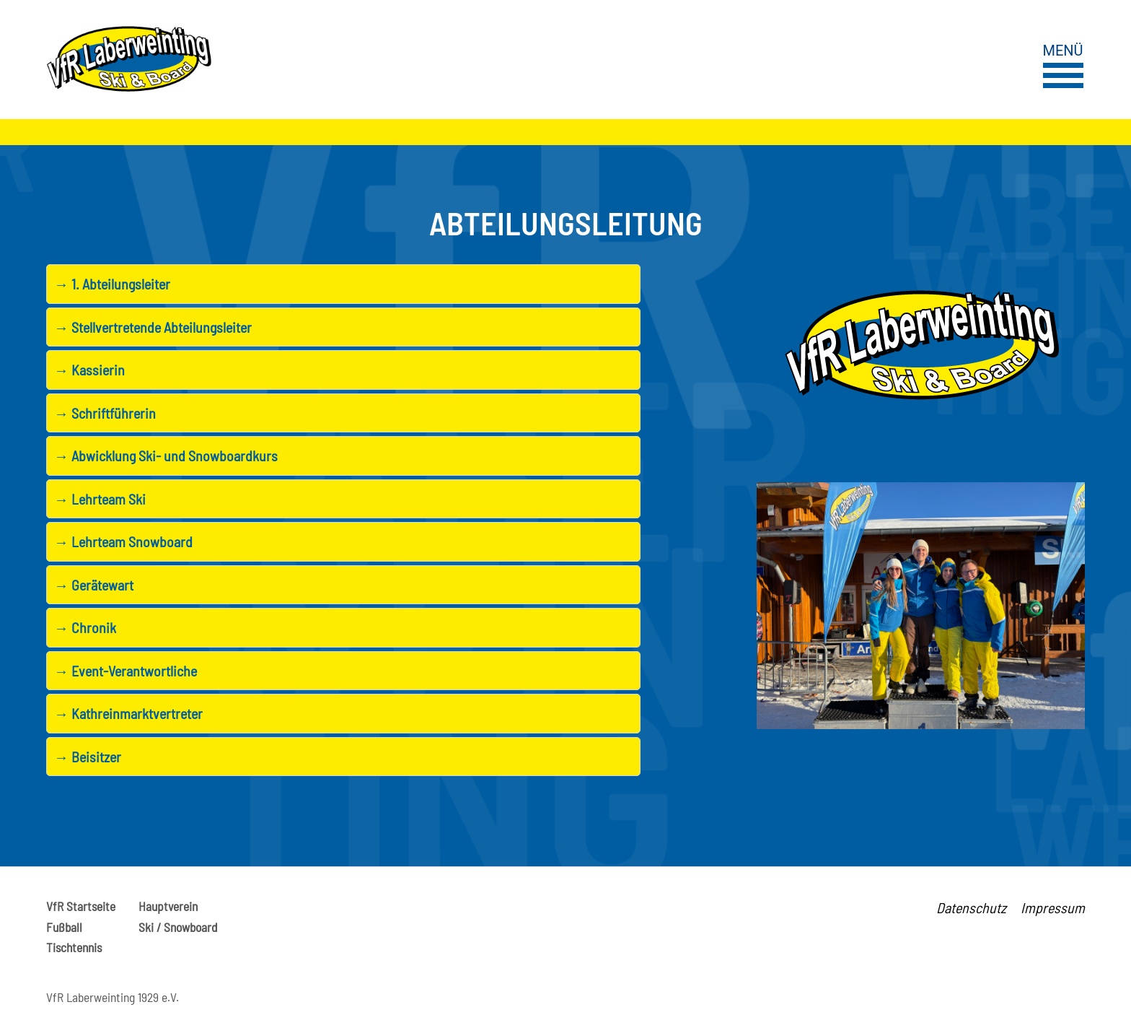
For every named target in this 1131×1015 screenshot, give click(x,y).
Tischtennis (74, 947)
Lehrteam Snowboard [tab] (123, 542)
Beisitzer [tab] (87, 757)
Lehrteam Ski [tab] (100, 499)
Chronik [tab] (85, 628)
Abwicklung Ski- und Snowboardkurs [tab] (166, 456)
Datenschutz (971, 907)
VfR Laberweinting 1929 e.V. (112, 997)
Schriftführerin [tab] (105, 413)
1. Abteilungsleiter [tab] (112, 284)
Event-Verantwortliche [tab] (125, 671)
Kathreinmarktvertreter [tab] (128, 714)
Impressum (1053, 907)
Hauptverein (168, 906)
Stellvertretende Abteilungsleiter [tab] (153, 327)
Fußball (64, 927)
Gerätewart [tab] (93, 585)
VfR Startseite (80, 906)
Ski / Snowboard (177, 927)
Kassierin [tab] (89, 370)
